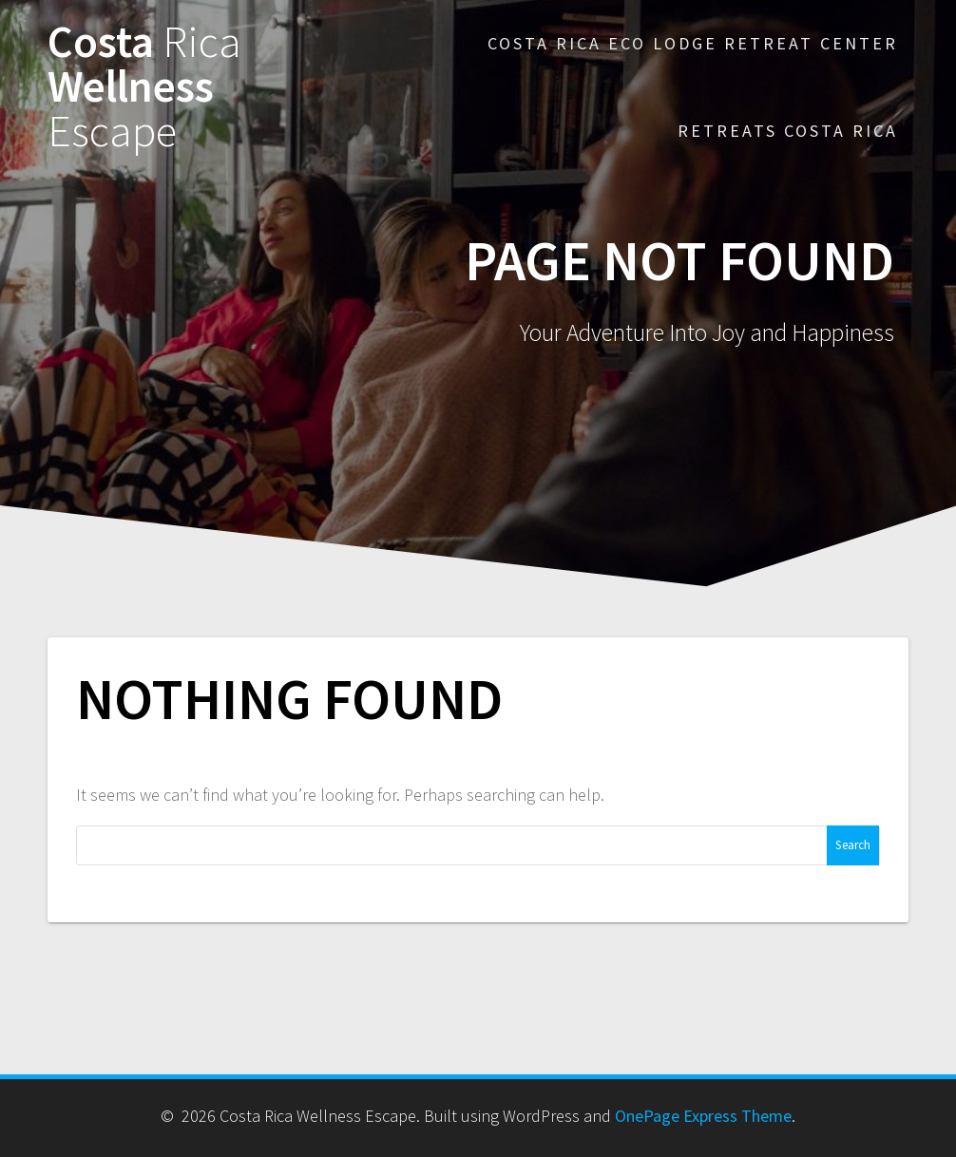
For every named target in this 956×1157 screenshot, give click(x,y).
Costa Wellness (144, 86)
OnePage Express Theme (703, 1116)
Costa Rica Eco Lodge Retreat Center (693, 43)
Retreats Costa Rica (788, 131)
